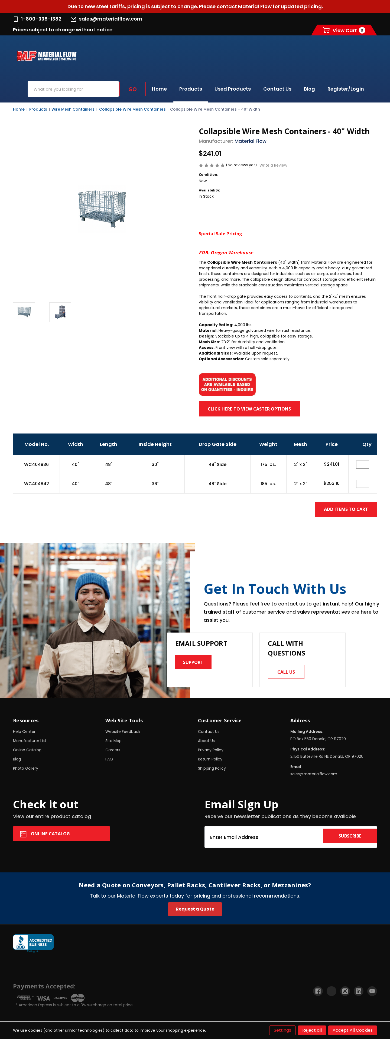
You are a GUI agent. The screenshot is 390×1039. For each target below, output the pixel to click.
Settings (282, 1030)
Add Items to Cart (340, 509)
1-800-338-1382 (37, 18)
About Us (206, 743)
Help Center (24, 734)
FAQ (109, 761)
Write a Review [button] (273, 165)
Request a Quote (195, 911)
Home (159, 88)
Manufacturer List (29, 743)
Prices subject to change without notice (62, 29)
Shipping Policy (212, 770)
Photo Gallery (25, 770)
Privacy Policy (210, 752)
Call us (288, 673)
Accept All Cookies (353, 1030)
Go (132, 89)
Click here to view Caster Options (259, 408)
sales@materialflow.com (106, 18)
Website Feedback (122, 734)
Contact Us (277, 88)
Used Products (232, 88)
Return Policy (210, 761)
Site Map (113, 743)
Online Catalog (27, 752)
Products (190, 88)
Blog (309, 88)
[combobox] (73, 89)
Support (196, 663)
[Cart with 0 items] (344, 30)
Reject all (312, 1030)
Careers (112, 752)
